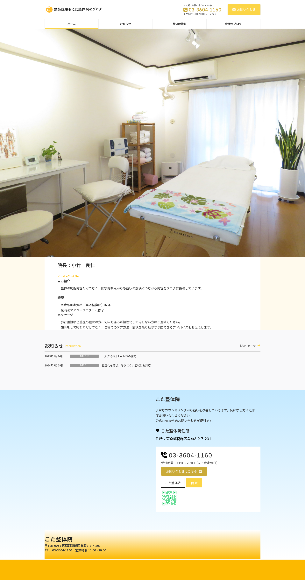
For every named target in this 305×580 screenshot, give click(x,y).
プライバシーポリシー (140, 563)
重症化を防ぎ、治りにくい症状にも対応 (126, 365)
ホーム (117, 563)
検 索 (194, 483)
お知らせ (84, 356)
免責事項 (164, 563)
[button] (184, 471)
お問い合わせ (244, 9)
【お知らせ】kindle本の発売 (119, 356)
